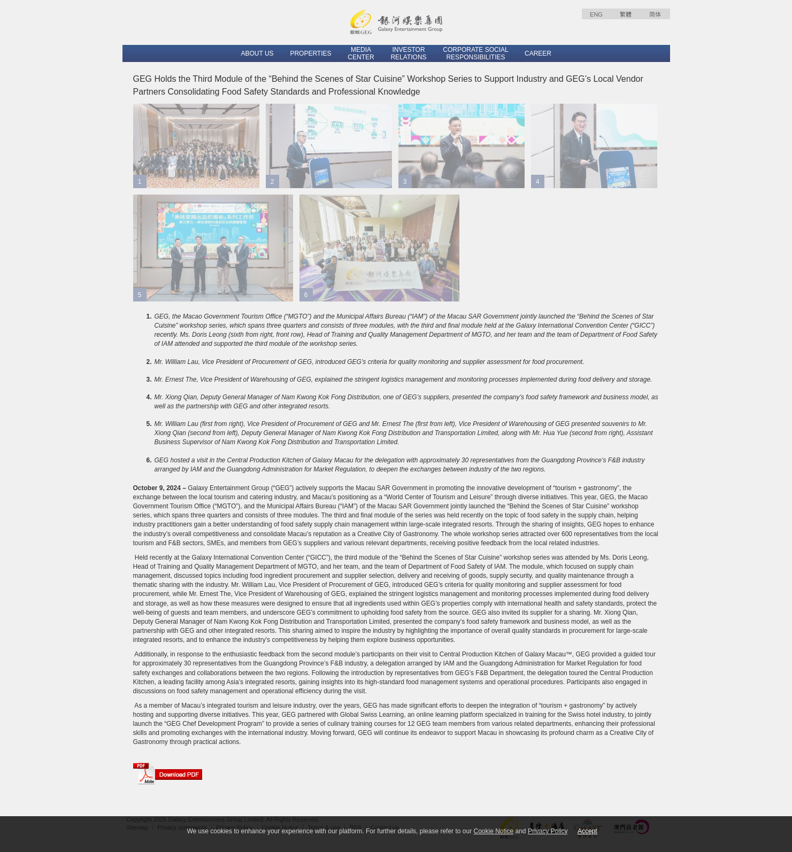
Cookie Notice (493, 831)
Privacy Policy (548, 831)
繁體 (626, 14)
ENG (596, 14)
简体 (655, 14)
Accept (587, 831)
